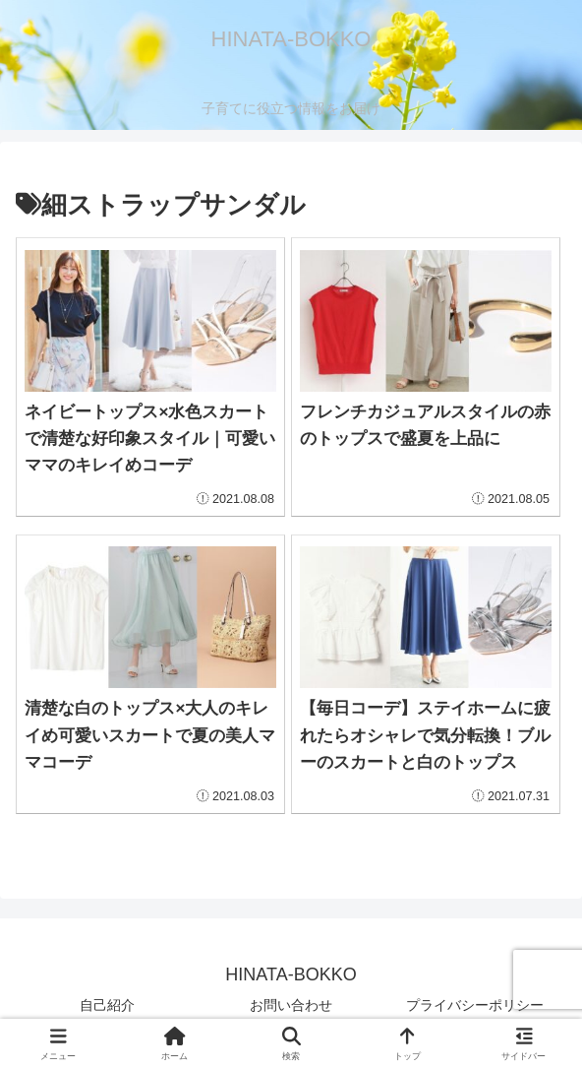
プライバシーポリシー (475, 1005)
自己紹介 (107, 1005)
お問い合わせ (291, 1005)
